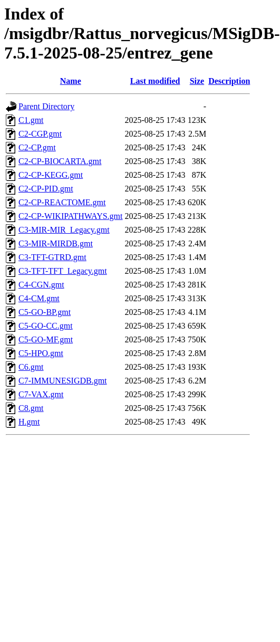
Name (70, 80)
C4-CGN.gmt (41, 284)
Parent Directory (46, 106)
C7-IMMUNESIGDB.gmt (62, 380)
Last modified (155, 80)
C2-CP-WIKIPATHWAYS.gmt (70, 216)
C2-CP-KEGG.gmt (50, 174)
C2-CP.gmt (37, 147)
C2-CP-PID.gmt (45, 188)
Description (229, 80)
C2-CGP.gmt (40, 133)
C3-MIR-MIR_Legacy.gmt (64, 229)
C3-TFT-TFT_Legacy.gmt (62, 270)
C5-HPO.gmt (40, 353)
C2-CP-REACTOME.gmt (62, 202)
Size (197, 80)
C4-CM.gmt (39, 298)
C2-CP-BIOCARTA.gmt (59, 161)
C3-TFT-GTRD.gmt (52, 257)
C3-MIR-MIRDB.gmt (55, 243)
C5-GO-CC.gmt (45, 325)
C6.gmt (31, 366)
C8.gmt (31, 408)
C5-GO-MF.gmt (45, 339)
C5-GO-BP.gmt (44, 312)
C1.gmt (31, 120)
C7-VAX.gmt (41, 394)
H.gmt (29, 421)
